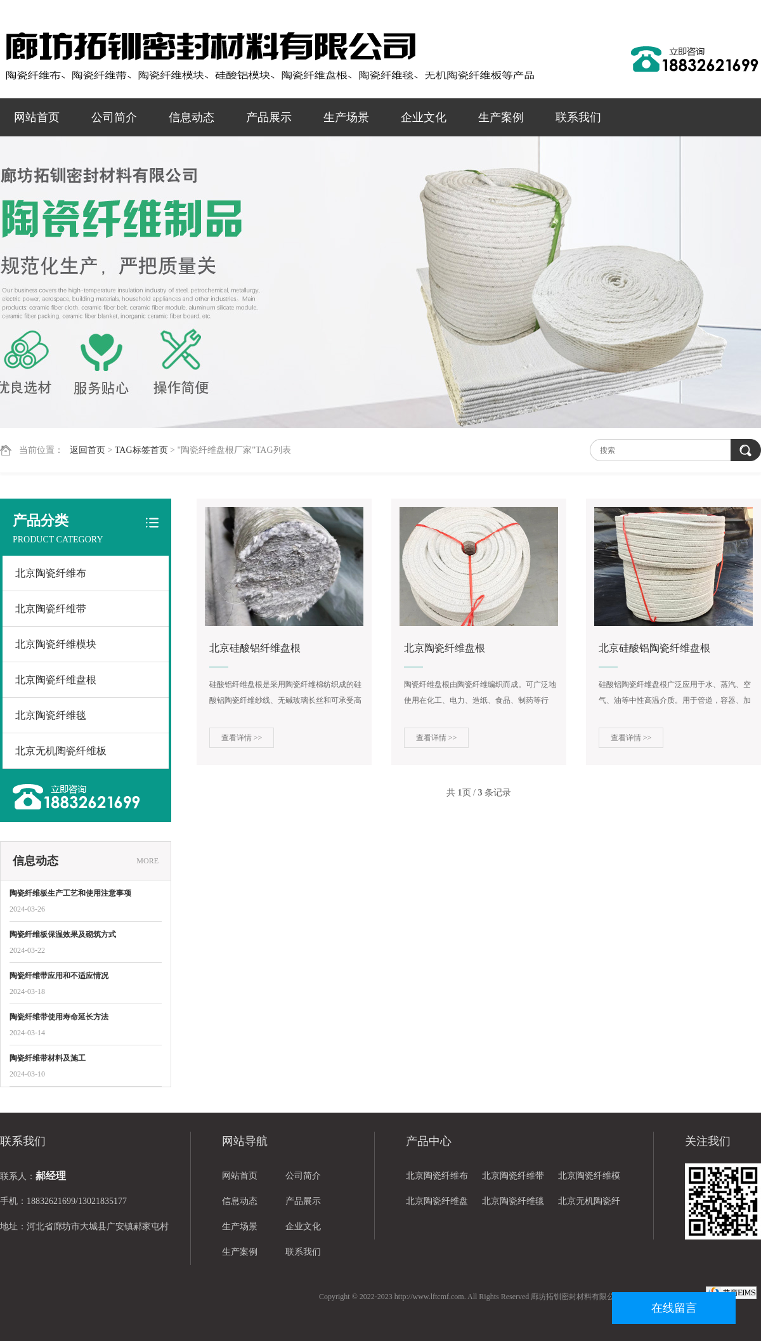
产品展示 (269, 117)
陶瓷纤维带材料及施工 (48, 1058)
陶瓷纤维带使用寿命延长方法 (59, 1016)
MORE (147, 860)
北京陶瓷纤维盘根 (55, 679)
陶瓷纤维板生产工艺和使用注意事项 (70, 893)
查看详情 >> (242, 737)
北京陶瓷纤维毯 (50, 715)
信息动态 (191, 117)
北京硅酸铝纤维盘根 (255, 648)
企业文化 (423, 117)
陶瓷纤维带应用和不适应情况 (59, 975)
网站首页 (37, 117)
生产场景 (346, 117)
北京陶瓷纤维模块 (55, 644)
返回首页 (87, 450)
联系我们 (578, 117)
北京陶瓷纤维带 (50, 608)
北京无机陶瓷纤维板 (61, 750)
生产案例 (501, 117)
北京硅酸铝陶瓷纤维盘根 (654, 648)
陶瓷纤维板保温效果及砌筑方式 (63, 934)
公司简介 (114, 117)
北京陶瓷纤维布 (50, 573)
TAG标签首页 (141, 450)
